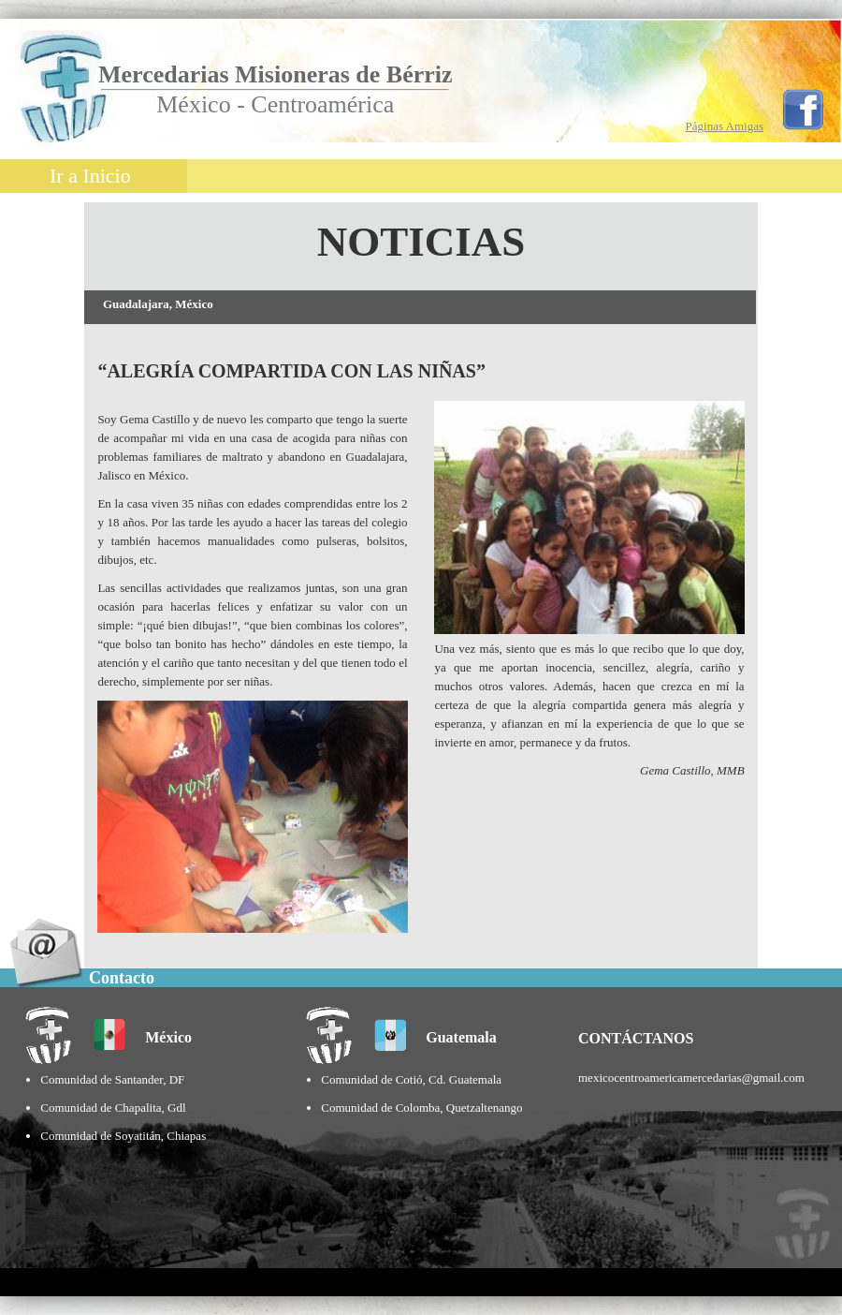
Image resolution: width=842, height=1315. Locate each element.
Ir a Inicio (90, 176)
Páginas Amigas (724, 126)
